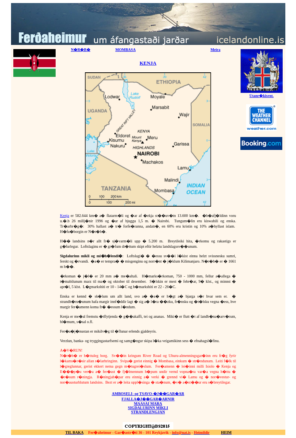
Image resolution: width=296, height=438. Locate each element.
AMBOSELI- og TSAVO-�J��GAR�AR (148, 394)
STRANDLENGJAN (148, 412)
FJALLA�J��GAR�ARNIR (148, 399)
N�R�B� (80, 50)
